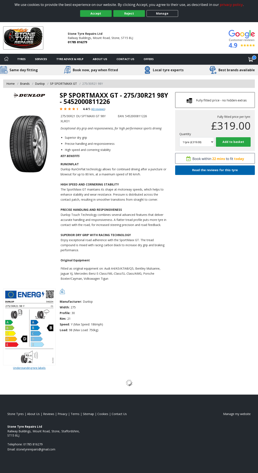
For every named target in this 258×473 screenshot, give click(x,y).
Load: (64, 330)
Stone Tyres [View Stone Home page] (15, 414)
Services (41, 59)
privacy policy (231, 4)
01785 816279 (77, 42)
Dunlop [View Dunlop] (40, 84)
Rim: (63, 319)
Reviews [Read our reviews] (48, 414)
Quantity (185, 134)
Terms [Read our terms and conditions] (75, 414)
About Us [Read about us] (33, 414)
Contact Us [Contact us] (125, 59)
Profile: (65, 313)
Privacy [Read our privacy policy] (62, 414)
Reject (129, 13)
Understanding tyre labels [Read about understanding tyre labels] (29, 368)
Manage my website (237, 414)
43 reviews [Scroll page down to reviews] (98, 109)
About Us (100, 59)
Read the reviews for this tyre (215, 170)
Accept (95, 13)
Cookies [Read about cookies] (102, 414)
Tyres (21, 59)
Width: (65, 307)
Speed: (65, 324)
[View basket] (251, 59)
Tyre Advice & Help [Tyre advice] (69, 59)
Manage (162, 13)
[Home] (6, 59)
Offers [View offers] (149, 59)
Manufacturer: (71, 302)
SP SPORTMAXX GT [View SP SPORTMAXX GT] (63, 84)
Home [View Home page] (10, 84)
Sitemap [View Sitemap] (88, 414)
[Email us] (35, 449)
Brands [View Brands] (25, 84)
